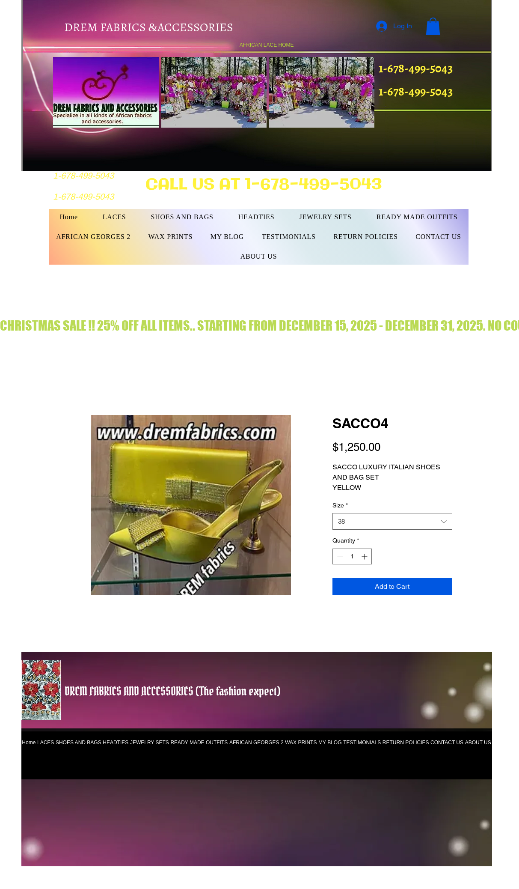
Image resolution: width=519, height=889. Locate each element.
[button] (433, 26)
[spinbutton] (352, 556)
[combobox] (392, 521)
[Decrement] (339, 556)
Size (340, 505)
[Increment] (365, 556)
